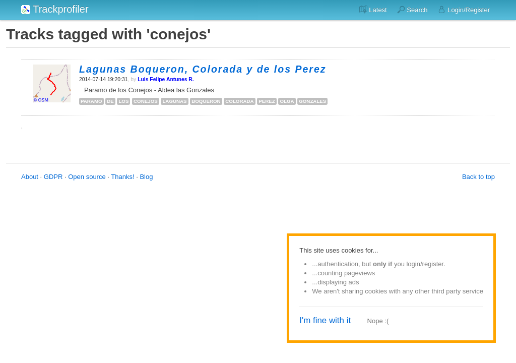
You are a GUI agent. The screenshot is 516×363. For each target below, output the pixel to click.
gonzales (312, 101)
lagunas (174, 101)
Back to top (478, 176)
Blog (146, 176)
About (29, 176)
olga (287, 101)
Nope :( (378, 321)
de (110, 101)
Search (412, 10)
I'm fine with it (325, 320)
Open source (86, 176)
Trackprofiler (55, 9)
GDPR (53, 176)
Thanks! (122, 176)
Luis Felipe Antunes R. (166, 79)
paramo (91, 101)
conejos (146, 101)
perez (267, 101)
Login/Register (464, 10)
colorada (239, 101)
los (123, 101)
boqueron (205, 101)
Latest (373, 10)
